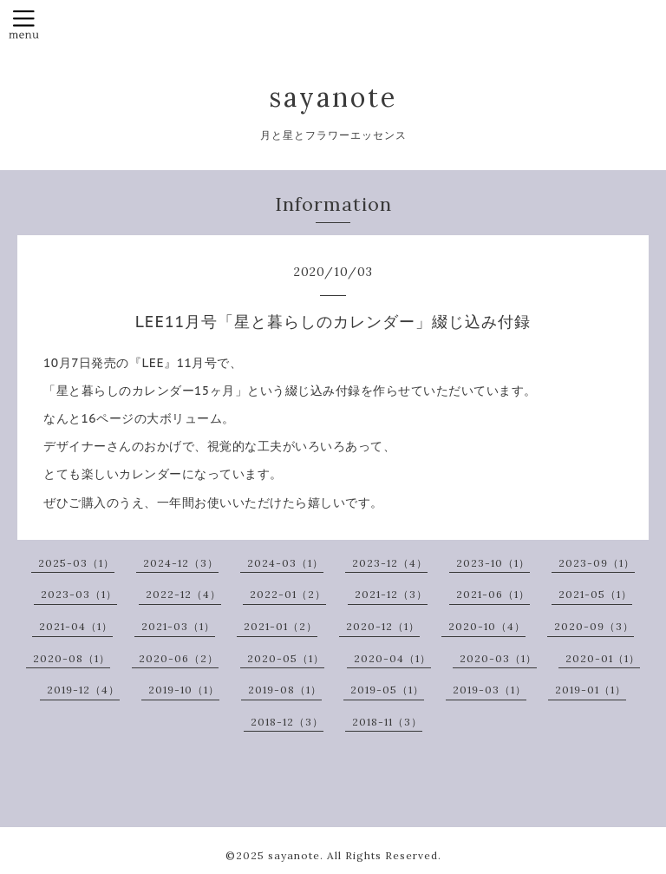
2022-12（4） (183, 594)
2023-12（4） (390, 562)
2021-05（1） (595, 594)
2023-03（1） (79, 594)
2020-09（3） (594, 626)
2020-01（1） (602, 658)
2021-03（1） (178, 626)
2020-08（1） (71, 658)
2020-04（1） (392, 658)
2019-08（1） (285, 689)
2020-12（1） (383, 626)
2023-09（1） (596, 562)
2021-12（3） (391, 594)
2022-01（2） (288, 594)
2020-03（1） (498, 658)
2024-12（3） (181, 562)
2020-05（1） (285, 658)
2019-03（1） (489, 689)
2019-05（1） (387, 689)
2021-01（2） (280, 626)
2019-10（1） (183, 689)
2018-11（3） (387, 721)
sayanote (333, 97)
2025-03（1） (76, 562)
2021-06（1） (493, 594)
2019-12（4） (83, 689)
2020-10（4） (487, 626)
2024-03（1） (285, 562)
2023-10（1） (493, 562)
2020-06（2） (179, 658)
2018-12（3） (287, 721)
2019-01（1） (590, 689)
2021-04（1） (76, 626)
